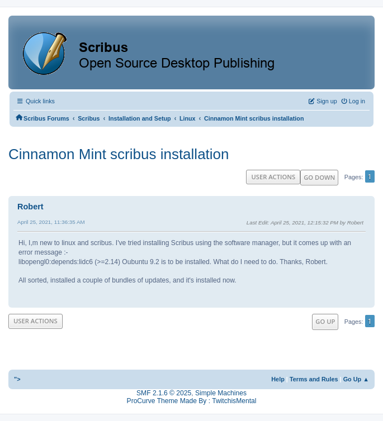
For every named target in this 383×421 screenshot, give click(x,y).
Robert (30, 206)
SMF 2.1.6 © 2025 (163, 393)
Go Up (325, 321)
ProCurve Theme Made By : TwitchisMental (192, 401)
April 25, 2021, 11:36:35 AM (51, 222)
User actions (273, 177)
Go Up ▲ (356, 379)
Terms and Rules (314, 379)
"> (17, 379)
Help (278, 379)
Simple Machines (221, 393)
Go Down (319, 177)
